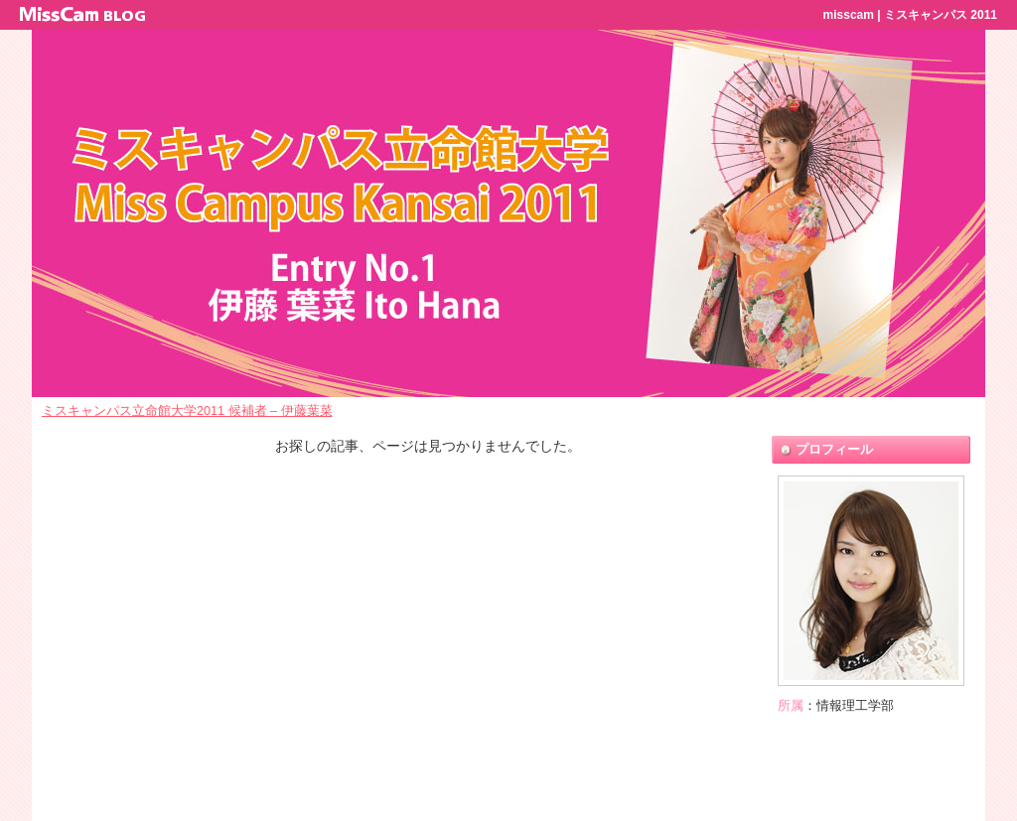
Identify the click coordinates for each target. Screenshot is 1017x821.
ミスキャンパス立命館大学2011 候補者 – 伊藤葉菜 (187, 411)
